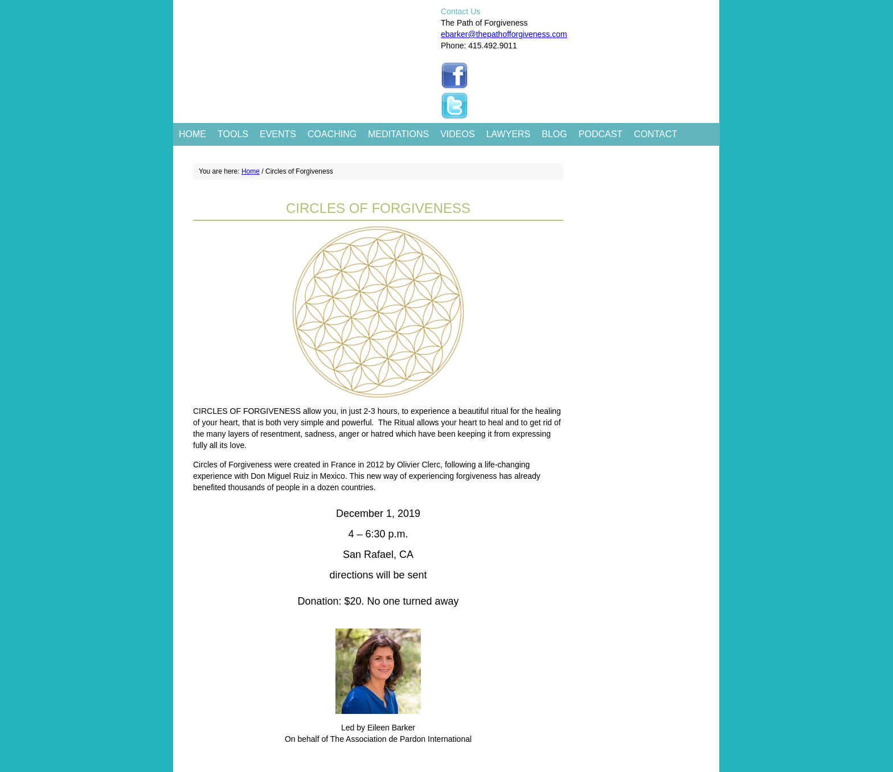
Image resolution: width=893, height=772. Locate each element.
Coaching (332, 134)
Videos (457, 134)
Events (278, 134)
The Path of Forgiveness (305, 34)
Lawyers (508, 134)
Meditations (398, 134)
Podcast (600, 134)
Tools (233, 134)
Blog (554, 134)
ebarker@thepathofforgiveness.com (504, 34)
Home (192, 134)
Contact (655, 134)
